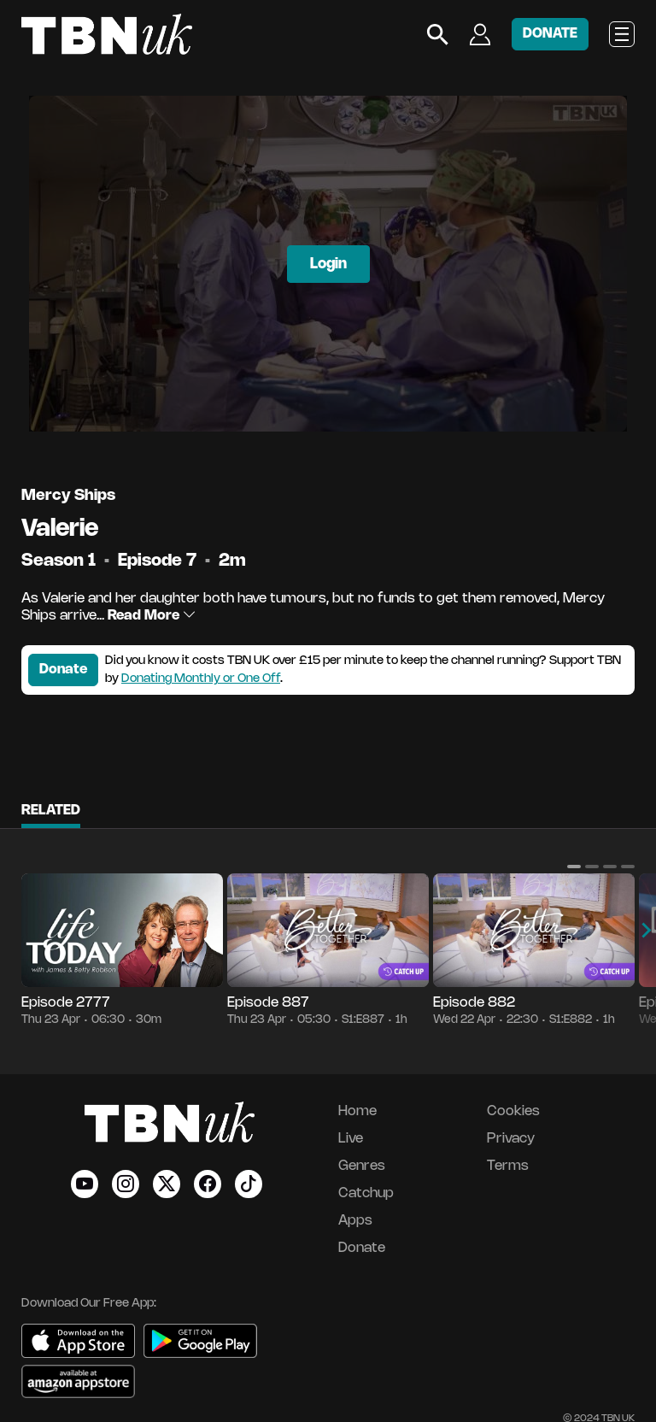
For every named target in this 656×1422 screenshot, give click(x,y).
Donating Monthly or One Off (200, 679)
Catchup (366, 1193)
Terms (508, 1166)
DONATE (550, 33)
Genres (361, 1166)
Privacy (511, 1138)
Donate (63, 669)
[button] (574, 866)
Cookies (513, 1111)
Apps (355, 1220)
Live (350, 1138)
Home (357, 1111)
